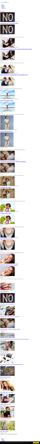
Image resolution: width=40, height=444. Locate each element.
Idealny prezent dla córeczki (4, 431)
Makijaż (3, 5)
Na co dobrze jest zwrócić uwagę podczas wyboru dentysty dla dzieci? (13, 161)
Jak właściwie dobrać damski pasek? (5, 418)
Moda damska (3, 6)
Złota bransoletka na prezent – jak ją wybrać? (7, 392)
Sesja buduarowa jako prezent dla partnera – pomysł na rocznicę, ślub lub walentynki (16, 49)
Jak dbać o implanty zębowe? (4, 291)
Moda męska (3, 7)
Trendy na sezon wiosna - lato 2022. (6, 100)
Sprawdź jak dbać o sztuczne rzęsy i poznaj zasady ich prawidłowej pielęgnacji (11, 364)
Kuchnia (3, 4)
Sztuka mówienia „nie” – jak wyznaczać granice (9, 23)
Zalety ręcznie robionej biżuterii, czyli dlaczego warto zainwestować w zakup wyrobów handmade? (14, 339)
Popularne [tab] (3, 331)
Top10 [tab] (2, 379)
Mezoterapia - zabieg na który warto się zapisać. (9, 264)
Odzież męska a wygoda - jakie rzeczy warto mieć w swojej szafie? (9, 316)
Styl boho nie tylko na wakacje (6, 213)
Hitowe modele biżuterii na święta (6, 238)
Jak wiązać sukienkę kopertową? (6, 131)
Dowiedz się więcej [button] (27, 442)
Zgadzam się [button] (36, 442)
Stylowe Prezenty (4, 8)
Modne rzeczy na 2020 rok (4, 351)
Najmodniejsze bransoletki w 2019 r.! (5, 404)
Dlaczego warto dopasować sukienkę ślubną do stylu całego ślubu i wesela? (14, 74)
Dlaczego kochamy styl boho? (5, 187)
